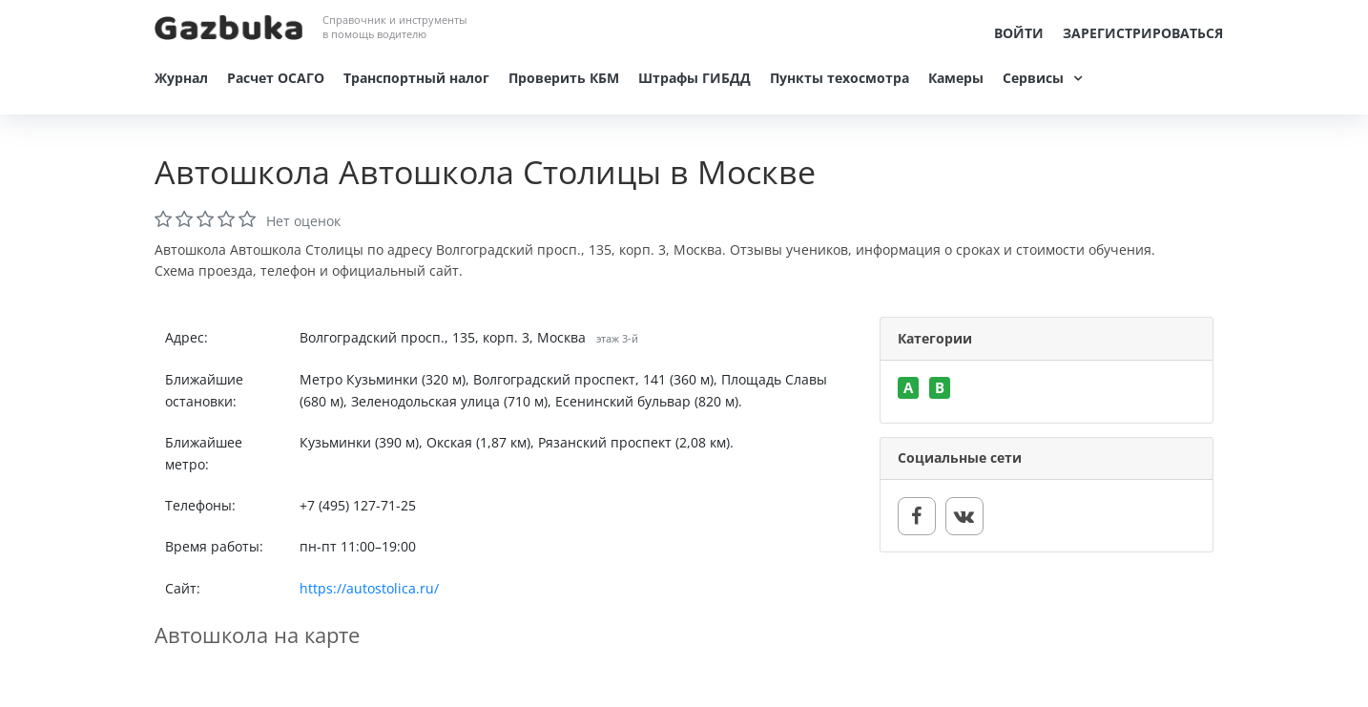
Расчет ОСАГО (275, 78)
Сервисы (1033, 78)
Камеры (956, 78)
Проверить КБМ (563, 78)
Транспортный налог (416, 78)
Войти (1019, 33)
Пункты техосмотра (839, 78)
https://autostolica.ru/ (369, 588)
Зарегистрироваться (1143, 33)
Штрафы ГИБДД (694, 78)
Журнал (181, 78)
